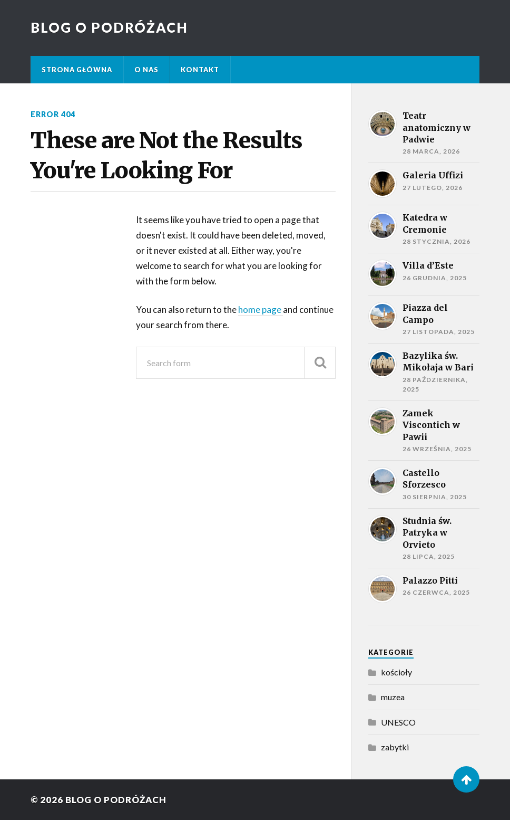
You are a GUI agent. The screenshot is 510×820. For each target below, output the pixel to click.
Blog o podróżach (109, 27)
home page (260, 309)
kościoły (396, 672)
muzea (393, 697)
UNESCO (398, 722)
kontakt (200, 69)
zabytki (395, 747)
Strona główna (77, 69)
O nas (146, 69)
